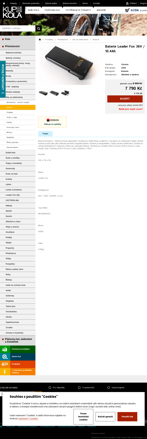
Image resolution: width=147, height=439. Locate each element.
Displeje (10, 112)
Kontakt (96, 3)
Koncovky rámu (13, 127)
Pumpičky (10, 264)
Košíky (9, 179)
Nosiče (9, 216)
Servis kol (16, 356)
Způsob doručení (69, 3)
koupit (125, 99)
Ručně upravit (105, 416)
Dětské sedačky (13, 92)
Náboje (9, 205)
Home (4, 3)
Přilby (8, 258)
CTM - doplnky (12, 87)
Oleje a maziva (12, 227)
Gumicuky (10, 168)
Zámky (9, 317)
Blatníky (9, 71)
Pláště (8, 243)
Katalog (13, 3)
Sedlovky (10, 296)
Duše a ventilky (13, 158)
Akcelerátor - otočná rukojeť (18, 102)
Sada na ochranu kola (15, 285)
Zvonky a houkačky (14, 333)
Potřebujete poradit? (78, 10)
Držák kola (10, 152)
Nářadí (9, 211)
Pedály (9, 237)
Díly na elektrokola (14, 97)
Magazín (101, 10)
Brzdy (8, 76)
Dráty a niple (12, 117)
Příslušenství (12, 46)
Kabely (9, 122)
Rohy (8, 274)
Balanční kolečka (13, 53)
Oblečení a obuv (13, 221)
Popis (45, 133)
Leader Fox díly (13, 195)
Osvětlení (10, 232)
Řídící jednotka (13, 142)
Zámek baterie (12, 147)
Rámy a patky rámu (14, 269)
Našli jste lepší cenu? (131, 109)
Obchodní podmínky (30, 3)
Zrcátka (9, 327)
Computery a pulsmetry (16, 81)
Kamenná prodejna (21, 349)
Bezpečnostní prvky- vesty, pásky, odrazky (18, 64)
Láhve (8, 184)
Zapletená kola (12, 322)
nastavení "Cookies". (28, 418)
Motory (9, 132)
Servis (85, 3)
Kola (7, 39)
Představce (11, 253)
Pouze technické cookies (83, 416)
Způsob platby (51, 3)
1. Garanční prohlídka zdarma (22, 371)
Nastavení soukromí (98, 433)
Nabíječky (10, 137)
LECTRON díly (12, 200)
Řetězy (9, 280)
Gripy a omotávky (14, 163)
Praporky (10, 248)
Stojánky (10, 301)
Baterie (9, 107)
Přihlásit (133, 3)
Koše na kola (11, 174)
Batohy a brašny (13, 58)
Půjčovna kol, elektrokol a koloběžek (18, 340)
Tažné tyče (10, 306)
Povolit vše (127, 416)
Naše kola (33, 10)
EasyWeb (112, 437)
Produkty (16, 364)
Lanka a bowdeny (14, 190)
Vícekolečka (11, 311)
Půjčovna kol (52, 10)
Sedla (8, 290)
